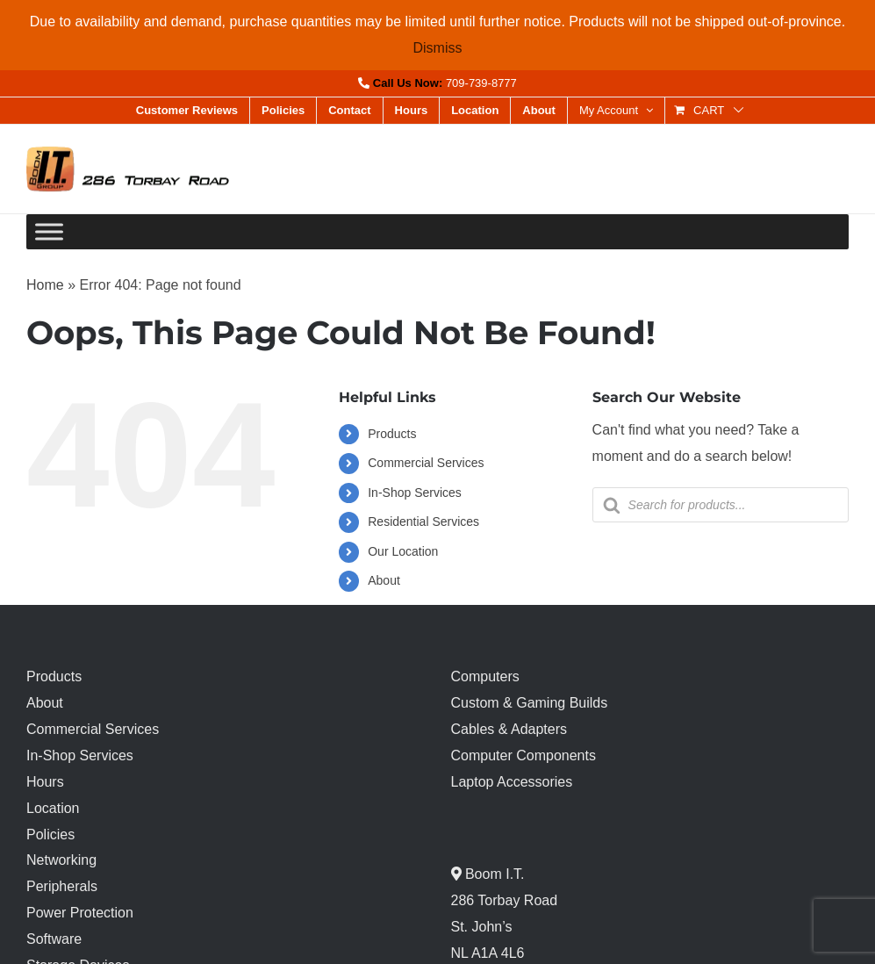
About (384, 580)
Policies (50, 834)
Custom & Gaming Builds (529, 702)
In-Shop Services (415, 493)
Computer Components (523, 755)
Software (54, 939)
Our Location (403, 551)
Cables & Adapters (509, 729)
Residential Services (423, 521)
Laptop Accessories (512, 781)
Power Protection (79, 912)
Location (53, 808)
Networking (61, 859)
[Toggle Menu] (49, 232)
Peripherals (61, 886)
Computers (485, 676)
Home (45, 284)
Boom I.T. (493, 874)
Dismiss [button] (438, 47)
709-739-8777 (481, 83)
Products (392, 434)
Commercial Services (426, 463)
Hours (45, 781)
